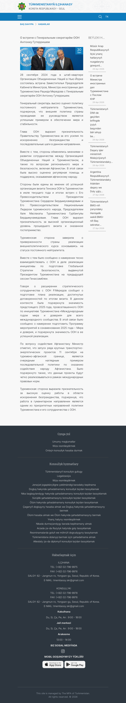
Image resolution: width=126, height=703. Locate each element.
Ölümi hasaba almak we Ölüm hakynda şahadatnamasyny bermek (64, 515)
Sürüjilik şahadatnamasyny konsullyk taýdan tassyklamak (63, 497)
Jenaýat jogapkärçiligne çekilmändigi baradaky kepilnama (64, 484)
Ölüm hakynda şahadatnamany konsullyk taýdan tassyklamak (64, 502)
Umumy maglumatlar (63, 441)
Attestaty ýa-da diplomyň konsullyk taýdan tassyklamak (64, 541)
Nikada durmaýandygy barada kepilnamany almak (64, 523)
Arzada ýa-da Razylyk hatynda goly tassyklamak (64, 528)
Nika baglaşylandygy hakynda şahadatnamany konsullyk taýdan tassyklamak (64, 493)
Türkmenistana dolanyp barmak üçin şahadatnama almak (63, 537)
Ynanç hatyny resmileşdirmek (64, 519)
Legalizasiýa (64, 475)
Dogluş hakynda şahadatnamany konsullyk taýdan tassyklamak (64, 489)
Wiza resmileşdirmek (64, 445)
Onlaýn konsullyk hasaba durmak (64, 450)
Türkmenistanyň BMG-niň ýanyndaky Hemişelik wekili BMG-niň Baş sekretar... (99, 213)
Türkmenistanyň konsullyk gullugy (63, 471)
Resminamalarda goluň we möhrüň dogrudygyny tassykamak (64, 532)
